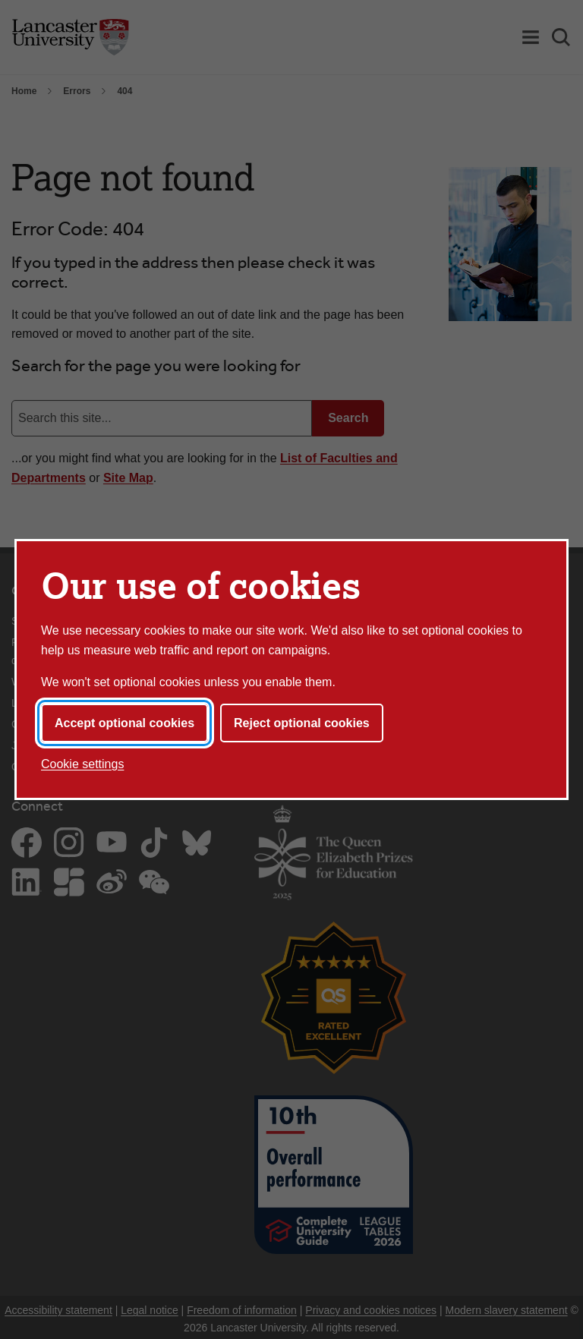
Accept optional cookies (124, 723)
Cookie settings (82, 764)
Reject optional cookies (302, 723)
